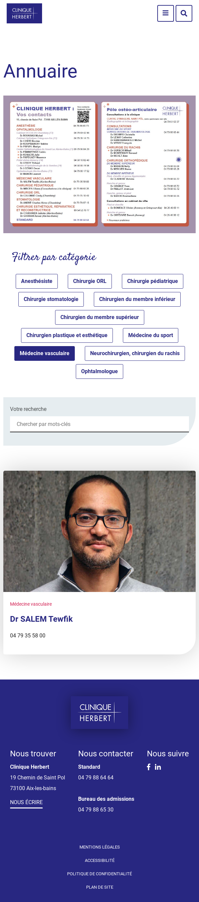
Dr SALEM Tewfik (41, 619)
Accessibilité (100, 860)
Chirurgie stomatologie (51, 299)
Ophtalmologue (99, 371)
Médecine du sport (150, 335)
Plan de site (99, 887)
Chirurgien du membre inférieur (137, 299)
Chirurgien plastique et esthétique (67, 335)
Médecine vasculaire (44, 353)
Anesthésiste (36, 281)
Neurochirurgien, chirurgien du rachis (135, 353)
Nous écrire (26, 802)
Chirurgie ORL (90, 281)
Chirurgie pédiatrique (152, 281)
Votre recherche (28, 409)
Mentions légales (99, 847)
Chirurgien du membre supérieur (99, 317)
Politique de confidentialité (99, 873)
